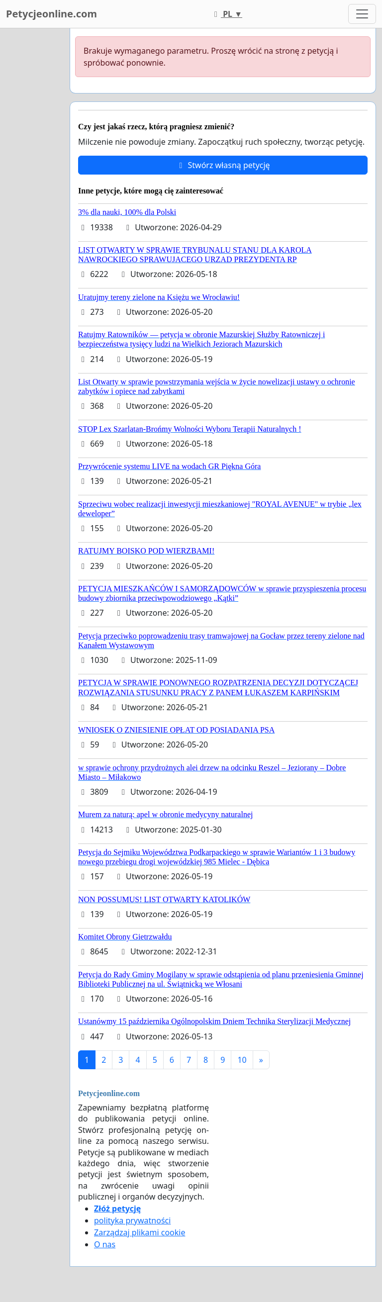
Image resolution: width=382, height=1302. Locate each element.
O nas (104, 1244)
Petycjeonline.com (51, 13)
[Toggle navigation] (362, 14)
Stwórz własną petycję (223, 165)
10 (241, 1059)
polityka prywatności (132, 1220)
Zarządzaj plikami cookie (139, 1232)
